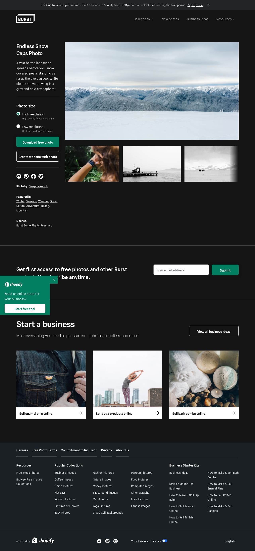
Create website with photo (38, 156)
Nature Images (102, 479)
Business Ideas (178, 472)
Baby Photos (62, 512)
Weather (43, 201)
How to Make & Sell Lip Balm (184, 496)
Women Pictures (65, 499)
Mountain (22, 210)
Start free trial (25, 308)
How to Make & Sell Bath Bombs (223, 474)
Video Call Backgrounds (108, 512)
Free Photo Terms (44, 449)
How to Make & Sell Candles (220, 508)
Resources (225, 18)
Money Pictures (103, 485)
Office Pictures (64, 485)
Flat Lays (60, 492)
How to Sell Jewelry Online (182, 508)
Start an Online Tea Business (181, 485)
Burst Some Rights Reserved (34, 225)
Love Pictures (139, 499)
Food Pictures (140, 479)
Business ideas (197, 18)
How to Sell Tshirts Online (181, 519)
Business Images (65, 472)
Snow (53, 201)
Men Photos (100, 499)
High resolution (33, 114)
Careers (22, 449)
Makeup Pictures (141, 472)
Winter (20, 201)
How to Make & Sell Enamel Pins (220, 485)
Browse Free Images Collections (29, 481)
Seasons (31, 201)
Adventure (32, 205)
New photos (170, 18)
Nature (20, 205)
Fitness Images (140, 505)
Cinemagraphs (140, 492)
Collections (143, 18)
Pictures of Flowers (67, 505)
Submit (225, 269)
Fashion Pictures (103, 472)
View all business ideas (213, 331)
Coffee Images (64, 479)
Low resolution (32, 126)
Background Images (105, 492)
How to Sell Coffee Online (219, 496)
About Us (122, 449)
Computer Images (142, 485)
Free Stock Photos (27, 472)
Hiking (45, 205)
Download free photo (38, 141)
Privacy (106, 449)
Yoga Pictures (101, 505)
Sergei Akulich (38, 186)
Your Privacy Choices (149, 540)
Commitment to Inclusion (79, 449)
